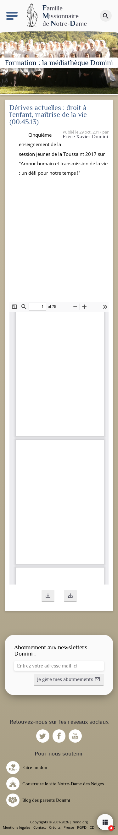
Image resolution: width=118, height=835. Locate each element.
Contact (39, 827)
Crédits (54, 827)
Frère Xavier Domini (85, 137)
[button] (48, 596)
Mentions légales (16, 827)
